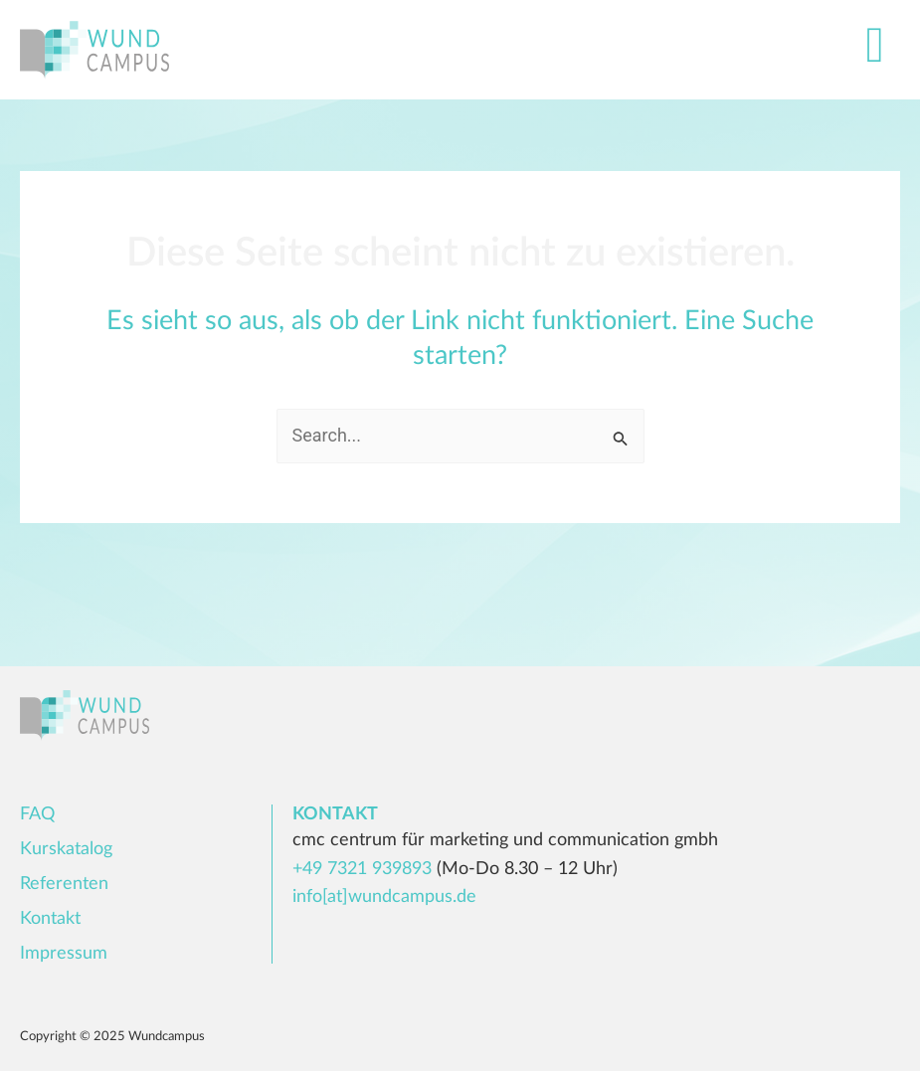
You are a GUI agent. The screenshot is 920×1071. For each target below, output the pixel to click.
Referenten (64, 884)
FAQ (37, 814)
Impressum (63, 954)
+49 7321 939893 (362, 869)
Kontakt (50, 919)
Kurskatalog (66, 849)
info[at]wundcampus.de (384, 897)
